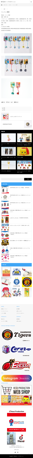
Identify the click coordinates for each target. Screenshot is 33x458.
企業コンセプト (19, 311)
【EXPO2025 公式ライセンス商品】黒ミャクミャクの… (20, 203)
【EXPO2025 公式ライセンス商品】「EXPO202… (20, 187)
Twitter (15, 452)
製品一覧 (2, 319)
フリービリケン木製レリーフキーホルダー (8, 144)
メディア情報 (3, 313)
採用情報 (18, 319)
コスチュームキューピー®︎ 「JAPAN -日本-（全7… (20, 225)
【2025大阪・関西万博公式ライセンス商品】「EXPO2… (19, 234)
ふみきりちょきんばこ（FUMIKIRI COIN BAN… (19, 217)
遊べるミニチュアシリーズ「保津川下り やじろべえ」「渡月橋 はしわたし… (24, 144)
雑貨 (4, 108)
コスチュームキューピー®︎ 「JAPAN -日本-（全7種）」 (24, 172)
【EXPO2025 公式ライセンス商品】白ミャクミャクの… (20, 196)
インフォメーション (4, 311)
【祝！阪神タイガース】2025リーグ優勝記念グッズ (20, 240)
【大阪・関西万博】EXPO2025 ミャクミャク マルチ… (20, 249)
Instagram (18, 452)
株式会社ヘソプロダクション (19, 456)
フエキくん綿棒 (20, 157)
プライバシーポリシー (20, 313)
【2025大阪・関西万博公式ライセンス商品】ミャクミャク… (20, 211)
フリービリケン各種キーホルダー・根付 (8, 158)
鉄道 (4, 109)
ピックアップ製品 (4, 321)
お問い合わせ (18, 321)
